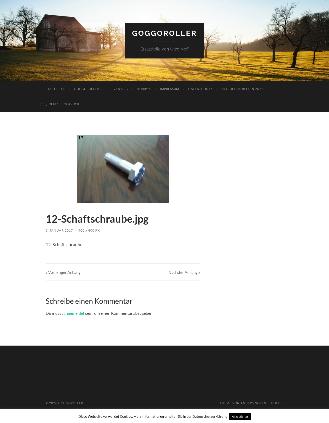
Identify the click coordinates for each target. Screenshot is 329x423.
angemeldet (74, 313)
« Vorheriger (63, 272)
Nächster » (184, 272)
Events (117, 89)
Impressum (169, 89)
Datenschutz (200, 89)
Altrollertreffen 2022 (242, 89)
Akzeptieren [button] (240, 416)
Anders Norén (253, 403)
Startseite (55, 89)
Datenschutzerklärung (209, 416)
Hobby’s (144, 89)
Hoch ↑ (277, 403)
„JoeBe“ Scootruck (63, 104)
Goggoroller (164, 33)
